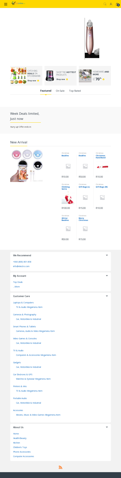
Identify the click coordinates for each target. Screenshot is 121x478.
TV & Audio (18, 350)
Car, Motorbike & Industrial (28, 319)
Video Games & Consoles (25, 338)
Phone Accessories (22, 451)
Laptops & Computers (23, 302)
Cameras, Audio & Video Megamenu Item (35, 331)
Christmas (65, 153)
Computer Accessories (23, 456)
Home (16, 433)
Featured (45, 90)
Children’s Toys (20, 447)
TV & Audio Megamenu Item (29, 307)
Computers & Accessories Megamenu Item (36, 355)
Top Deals (18, 282)
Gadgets (17, 362)
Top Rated (75, 90)
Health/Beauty (19, 438)
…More (16, 286)
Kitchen (16, 442)
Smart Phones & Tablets (24, 326)
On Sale (60, 90)
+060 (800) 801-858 (22, 261)
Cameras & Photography (24, 314)
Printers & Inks (20, 386)
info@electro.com (21, 266)
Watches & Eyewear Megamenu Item (33, 378)
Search (105, 4)
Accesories (18, 410)
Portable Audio (20, 398)
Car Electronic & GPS (22, 374)
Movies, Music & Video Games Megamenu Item (38, 414)
